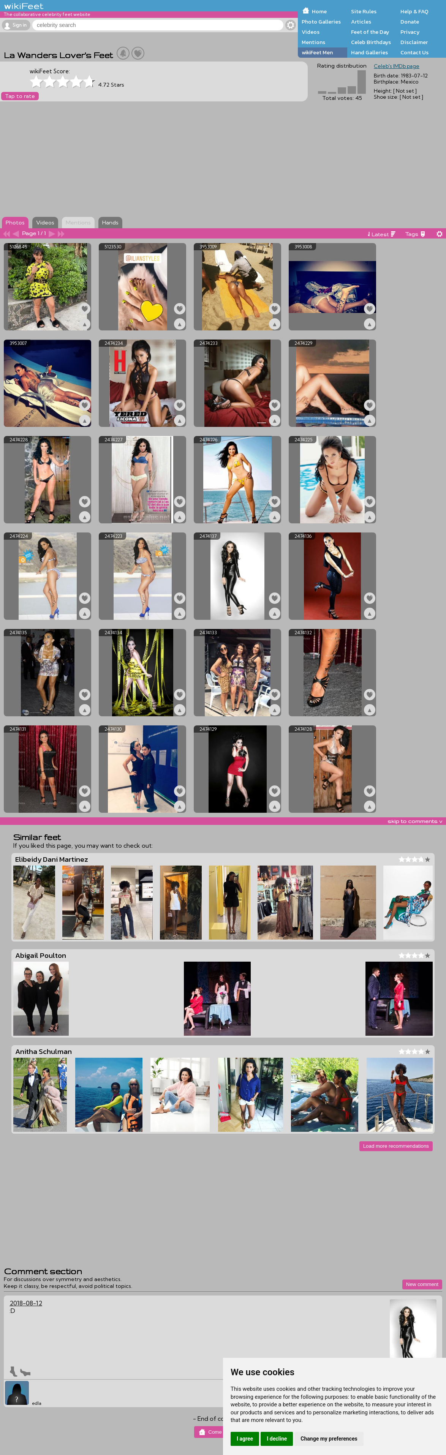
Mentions (313, 42)
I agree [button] (245, 1439)
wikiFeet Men (317, 52)
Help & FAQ (414, 11)
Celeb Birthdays (371, 42)
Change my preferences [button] (328, 1439)
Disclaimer (414, 42)
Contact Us (414, 52)
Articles (361, 21)
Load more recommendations (396, 1146)
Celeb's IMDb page (396, 66)
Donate (409, 21)
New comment (422, 1284)
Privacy (410, 32)
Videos (310, 32)
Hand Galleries (369, 52)
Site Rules (363, 11)
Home (319, 11)
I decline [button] (277, 1439)
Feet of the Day (370, 32)
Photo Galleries (321, 21)
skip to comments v (414, 821)
